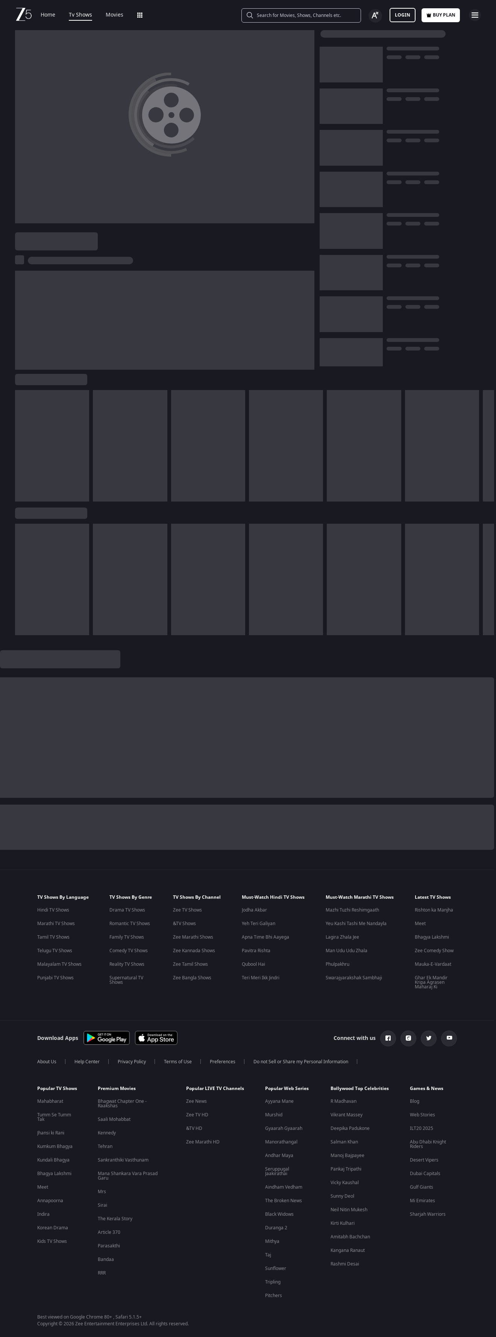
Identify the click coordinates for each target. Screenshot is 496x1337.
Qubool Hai (253, 964)
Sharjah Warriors (428, 1214)
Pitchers (273, 1295)
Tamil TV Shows (53, 937)
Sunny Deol (342, 1196)
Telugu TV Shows (54, 950)
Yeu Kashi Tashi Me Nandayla (356, 923)
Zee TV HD (197, 1114)
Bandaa (106, 1259)
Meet (420, 923)
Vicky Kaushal (345, 1182)
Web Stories (422, 1114)
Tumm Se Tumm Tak (54, 1117)
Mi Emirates (422, 1200)
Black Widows (279, 1214)
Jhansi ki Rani (50, 1133)
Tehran (105, 1146)
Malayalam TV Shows (59, 964)
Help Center (87, 1061)
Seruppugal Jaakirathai (277, 1171)
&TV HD (194, 1128)
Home (48, 15)
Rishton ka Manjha (434, 910)
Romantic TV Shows (129, 923)
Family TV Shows (126, 937)
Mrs (102, 1191)
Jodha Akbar (254, 910)
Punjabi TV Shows (55, 977)
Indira (43, 1214)
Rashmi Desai (345, 1264)
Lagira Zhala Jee (342, 937)
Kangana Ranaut (348, 1250)
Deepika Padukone (350, 1128)
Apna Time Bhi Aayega (265, 937)
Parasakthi (109, 1245)
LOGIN (402, 15)
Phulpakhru (337, 964)
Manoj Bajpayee (347, 1155)
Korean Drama (52, 1227)
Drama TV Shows (127, 910)
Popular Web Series (287, 1088)
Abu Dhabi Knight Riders (428, 1144)
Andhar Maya (279, 1155)
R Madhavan (343, 1101)
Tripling (273, 1282)
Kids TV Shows (52, 1241)
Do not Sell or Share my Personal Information (300, 1061)
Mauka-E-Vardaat (433, 964)
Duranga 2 (276, 1227)
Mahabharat (50, 1101)
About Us (46, 1061)
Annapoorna (50, 1200)
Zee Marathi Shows (193, 937)
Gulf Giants (421, 1187)
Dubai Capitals (425, 1173)
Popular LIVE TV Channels (215, 1088)
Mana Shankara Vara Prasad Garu (128, 1175)
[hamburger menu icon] (475, 15)
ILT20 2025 (421, 1128)
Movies (114, 15)
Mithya (272, 1241)
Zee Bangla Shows (192, 977)
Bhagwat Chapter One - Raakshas (122, 1103)
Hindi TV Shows (53, 910)
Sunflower (275, 1268)
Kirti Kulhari (343, 1223)
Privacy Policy (132, 1061)
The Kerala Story (115, 1218)
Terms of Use (178, 1061)
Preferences (222, 1061)
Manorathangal (281, 1142)
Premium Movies (117, 1088)
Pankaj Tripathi (346, 1169)
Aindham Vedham (283, 1187)
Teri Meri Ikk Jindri (260, 977)
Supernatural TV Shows (126, 980)
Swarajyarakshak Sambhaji (354, 977)
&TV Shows (184, 923)
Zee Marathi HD (203, 1142)
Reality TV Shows (126, 964)
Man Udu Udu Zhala (346, 950)
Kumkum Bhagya (55, 1146)
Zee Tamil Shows (190, 964)
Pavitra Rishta (256, 950)
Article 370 (109, 1232)
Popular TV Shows (57, 1088)
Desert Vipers (424, 1160)
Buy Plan (440, 15)
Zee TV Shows (187, 910)
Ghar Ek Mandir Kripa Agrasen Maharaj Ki (431, 982)
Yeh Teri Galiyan (258, 923)
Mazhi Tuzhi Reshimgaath (352, 910)
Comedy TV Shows (128, 950)
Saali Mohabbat (114, 1119)
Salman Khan (344, 1142)
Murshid (273, 1114)
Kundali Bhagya (53, 1160)
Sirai (102, 1205)
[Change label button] (375, 16)
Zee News (196, 1101)
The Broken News (283, 1200)
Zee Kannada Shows (194, 950)
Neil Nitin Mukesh (349, 1209)
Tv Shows (80, 15)
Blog (414, 1101)
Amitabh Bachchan (350, 1236)
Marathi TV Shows (56, 923)
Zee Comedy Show (434, 950)
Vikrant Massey (347, 1114)
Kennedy (107, 1133)
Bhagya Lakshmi (432, 937)
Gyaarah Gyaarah (283, 1128)
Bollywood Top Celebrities (360, 1088)
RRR (102, 1273)
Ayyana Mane (279, 1101)
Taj (268, 1255)
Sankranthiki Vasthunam (123, 1160)
